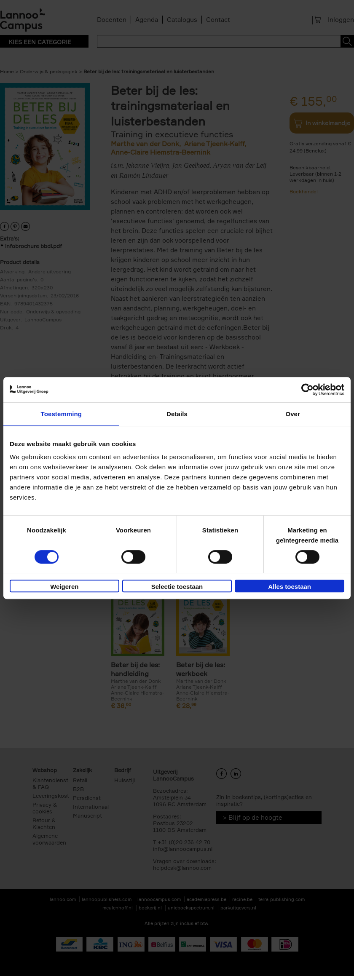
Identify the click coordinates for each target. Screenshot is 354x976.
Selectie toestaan (177, 586)
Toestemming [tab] (61, 413)
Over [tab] (292, 413)
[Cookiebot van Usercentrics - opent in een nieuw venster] (307, 389)
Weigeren (64, 586)
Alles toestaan (289, 586)
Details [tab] (177, 413)
